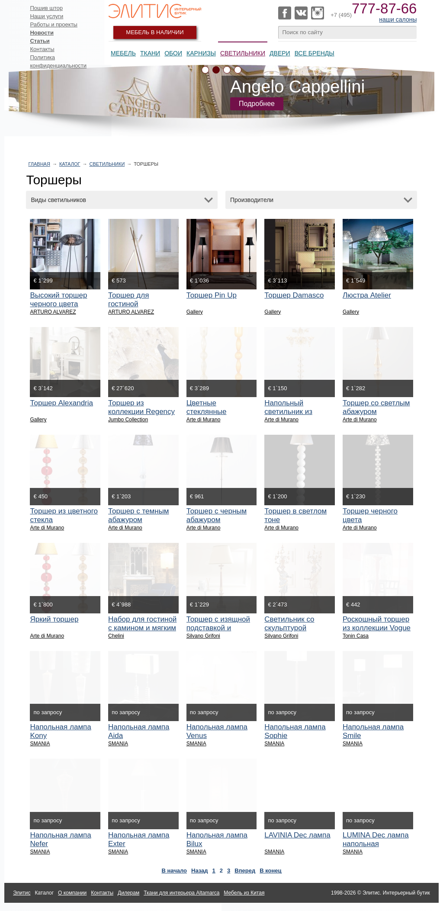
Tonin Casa (356, 636)
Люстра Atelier (367, 295)
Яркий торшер (54, 619)
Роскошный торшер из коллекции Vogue (377, 623)
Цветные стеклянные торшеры (206, 411)
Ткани (150, 53)
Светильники (242, 53)
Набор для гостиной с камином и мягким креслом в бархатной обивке (142, 632)
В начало (174, 870)
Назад (199, 870)
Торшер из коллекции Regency (141, 407)
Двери (280, 53)
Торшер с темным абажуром (138, 515)
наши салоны (398, 19)
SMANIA (40, 744)
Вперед (244, 870)
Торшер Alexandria (61, 403)
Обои (173, 53)
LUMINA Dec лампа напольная (376, 839)
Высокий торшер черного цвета (58, 299)
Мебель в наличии (154, 32)
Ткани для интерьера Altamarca (181, 893)
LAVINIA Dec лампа (297, 835)
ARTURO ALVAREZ (53, 312)
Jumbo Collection (128, 420)
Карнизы (201, 53)
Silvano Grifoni (203, 636)
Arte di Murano (203, 420)
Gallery (194, 312)
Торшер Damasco (294, 295)
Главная (39, 164)
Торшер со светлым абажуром (376, 407)
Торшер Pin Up (211, 295)
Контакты (42, 49)
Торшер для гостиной (128, 299)
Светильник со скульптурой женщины (289, 628)
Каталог (69, 164)
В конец (270, 870)
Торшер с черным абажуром (216, 515)
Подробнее (257, 103)
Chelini (116, 636)
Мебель (123, 53)
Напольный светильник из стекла (288, 411)
